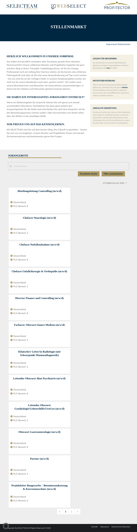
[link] (60, 511)
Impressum (111, 44)
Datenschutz (124, 44)
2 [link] (71, 511)
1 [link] (65, 511)
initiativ (125, 87)
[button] (6, 526)
